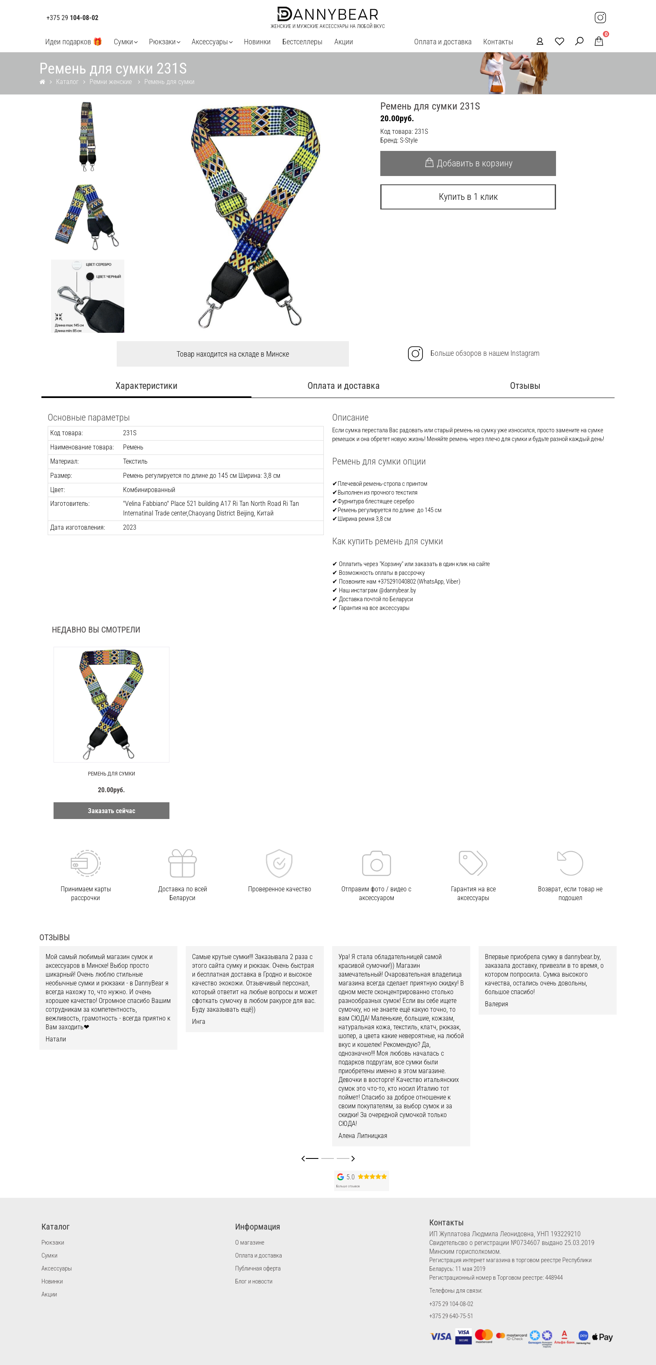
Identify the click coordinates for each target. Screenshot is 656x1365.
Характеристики (146, 385)
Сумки (123, 41)
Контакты (498, 41)
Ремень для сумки (169, 82)
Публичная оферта (258, 1268)
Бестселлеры (302, 41)
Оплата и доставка (443, 41)
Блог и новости (253, 1281)
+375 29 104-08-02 (451, 1304)
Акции (343, 41)
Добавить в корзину (468, 163)
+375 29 (72, 18)
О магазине (249, 1242)
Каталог (67, 82)
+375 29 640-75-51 (451, 1316)
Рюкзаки (162, 41)
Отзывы (525, 385)
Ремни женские (111, 82)
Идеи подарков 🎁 (73, 41)
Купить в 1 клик (468, 196)
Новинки (257, 41)
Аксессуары (210, 41)
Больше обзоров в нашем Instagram (473, 353)
